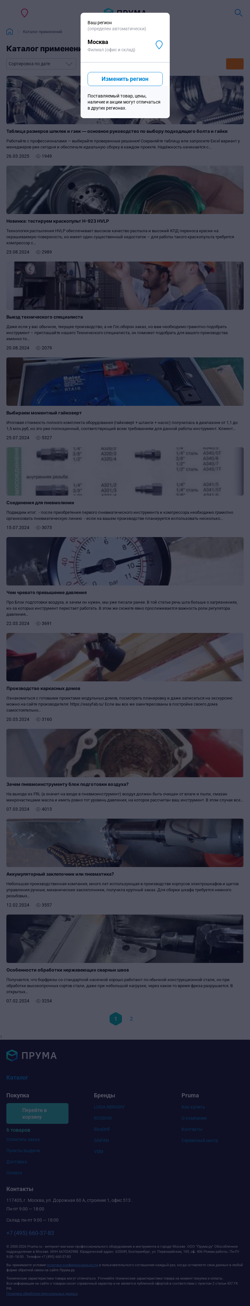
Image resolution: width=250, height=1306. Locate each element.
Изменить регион (125, 78)
